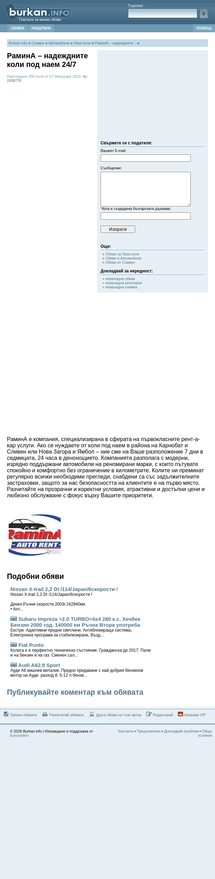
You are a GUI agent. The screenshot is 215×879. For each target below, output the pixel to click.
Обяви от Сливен (118, 262)
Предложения (149, 731)
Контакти (126, 731)
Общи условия (205, 733)
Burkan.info (18, 43)
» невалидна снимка (119, 287)
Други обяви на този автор (114, 714)
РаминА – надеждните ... (116, 43)
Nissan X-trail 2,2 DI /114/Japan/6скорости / (64, 598)
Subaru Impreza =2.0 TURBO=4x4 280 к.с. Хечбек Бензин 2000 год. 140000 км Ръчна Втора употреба (75, 626)
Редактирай (159, 714)
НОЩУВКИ (41, 28)
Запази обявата (19, 714)
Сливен (38, 43)
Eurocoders (19, 735)
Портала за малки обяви (40, 19)
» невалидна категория (122, 283)
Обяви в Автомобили (121, 258)
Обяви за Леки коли (120, 254)
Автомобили (59, 43)
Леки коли (82, 43)
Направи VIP (192, 714)
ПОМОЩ (204, 28)
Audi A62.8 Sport (76, 670)
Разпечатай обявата (63, 714)
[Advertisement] (153, 97)
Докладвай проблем (181, 731)
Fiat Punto (80, 650)
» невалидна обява (118, 279)
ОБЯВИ (17, 28)
